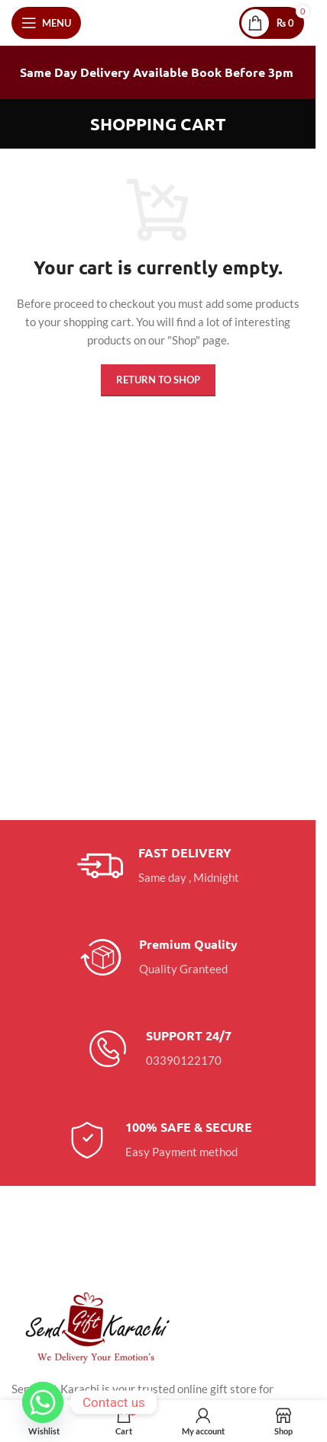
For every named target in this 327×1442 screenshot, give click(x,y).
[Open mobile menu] (46, 23)
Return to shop (158, 379)
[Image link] (95, 1326)
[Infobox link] (158, 866)
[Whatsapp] (42, 1402)
